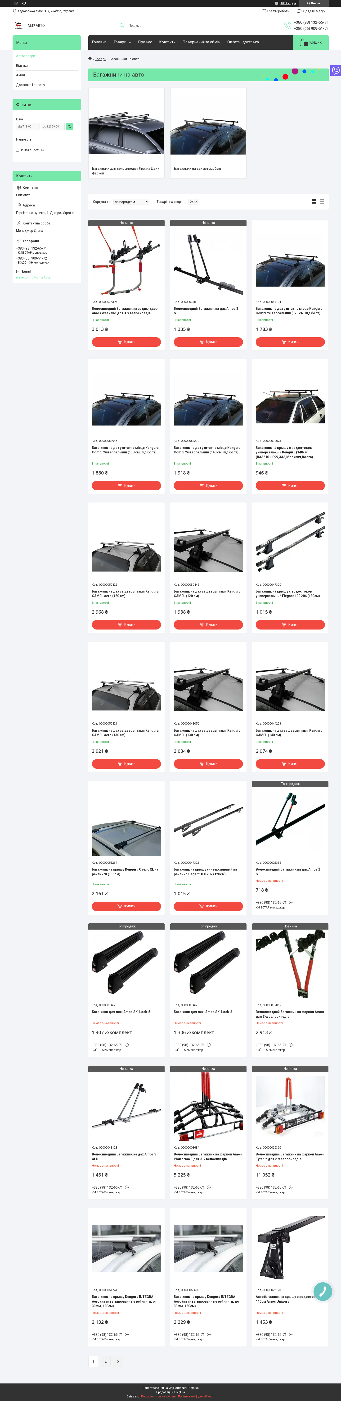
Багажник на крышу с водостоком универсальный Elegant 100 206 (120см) (288, 593)
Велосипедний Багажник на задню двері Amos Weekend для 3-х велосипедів (125, 311)
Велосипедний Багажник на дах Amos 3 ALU (124, 1156)
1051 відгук (288, 3)
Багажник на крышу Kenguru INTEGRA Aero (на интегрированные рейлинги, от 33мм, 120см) (124, 1301)
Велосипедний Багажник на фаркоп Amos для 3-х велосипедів (290, 1014)
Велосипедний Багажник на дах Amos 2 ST (288, 871)
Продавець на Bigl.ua (170, 1392)
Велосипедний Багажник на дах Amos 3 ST (206, 311)
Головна (99, 42)
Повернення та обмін (201, 42)
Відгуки (22, 66)
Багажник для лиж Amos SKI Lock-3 (203, 1012)
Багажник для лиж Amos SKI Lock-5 (121, 1012)
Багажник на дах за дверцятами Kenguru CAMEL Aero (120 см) (125, 593)
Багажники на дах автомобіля (197, 168)
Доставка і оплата (30, 85)
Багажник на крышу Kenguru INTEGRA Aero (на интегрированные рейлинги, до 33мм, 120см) (206, 1301)
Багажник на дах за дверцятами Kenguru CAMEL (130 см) (207, 733)
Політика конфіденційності (196, 1396)
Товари (120, 42)
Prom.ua (193, 1388)
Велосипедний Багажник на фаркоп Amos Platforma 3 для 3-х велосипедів (208, 1156)
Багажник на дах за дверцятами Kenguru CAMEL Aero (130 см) (125, 733)
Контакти (167, 42)
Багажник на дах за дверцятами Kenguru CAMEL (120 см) (207, 593)
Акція (20, 75)
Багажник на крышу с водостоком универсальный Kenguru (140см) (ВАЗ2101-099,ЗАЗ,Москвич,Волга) (284, 452)
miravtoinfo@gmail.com (34, 277)
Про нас (145, 42)
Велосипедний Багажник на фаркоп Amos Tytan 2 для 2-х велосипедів (290, 1156)
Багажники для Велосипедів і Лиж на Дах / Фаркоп (125, 171)
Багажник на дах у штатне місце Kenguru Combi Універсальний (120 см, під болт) (289, 311)
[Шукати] (122, 25)
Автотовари (25, 56)
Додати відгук (314, 11)
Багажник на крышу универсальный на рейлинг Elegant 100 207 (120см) (205, 871)
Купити (129, 342)
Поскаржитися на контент (158, 1396)
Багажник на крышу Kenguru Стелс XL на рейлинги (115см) (125, 871)
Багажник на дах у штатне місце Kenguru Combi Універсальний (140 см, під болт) (207, 450)
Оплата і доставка (243, 42)
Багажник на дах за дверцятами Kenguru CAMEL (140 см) (289, 733)
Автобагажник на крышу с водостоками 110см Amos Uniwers (289, 1299)
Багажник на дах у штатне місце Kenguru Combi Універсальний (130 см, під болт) (125, 450)
